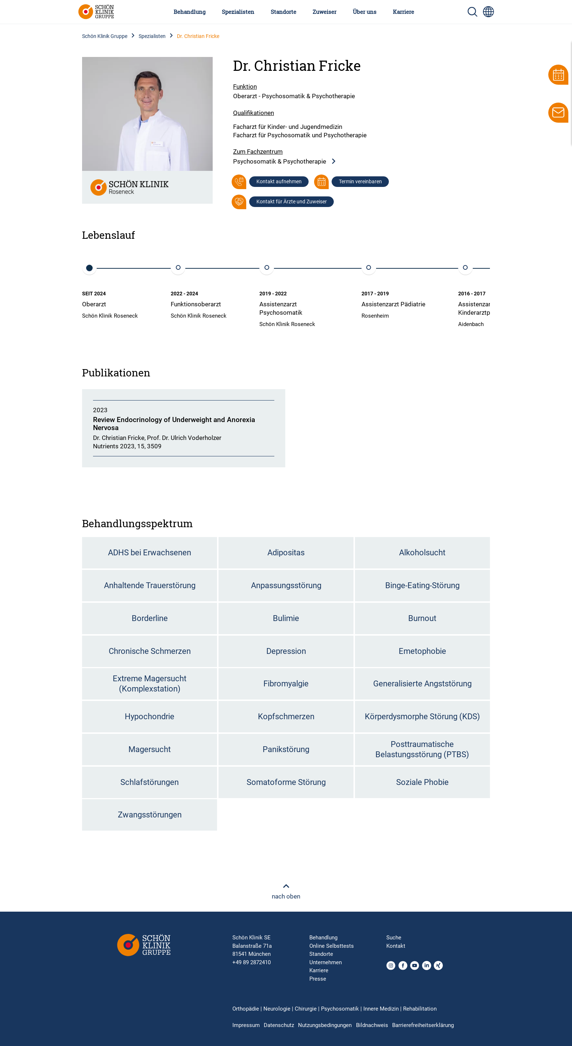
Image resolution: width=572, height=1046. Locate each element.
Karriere (403, 11)
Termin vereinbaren (360, 181)
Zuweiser (324, 11)
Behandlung (189, 11)
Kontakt (395, 946)
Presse (317, 979)
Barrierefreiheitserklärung (423, 1025)
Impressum (246, 1025)
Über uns (364, 11)
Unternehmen (325, 962)
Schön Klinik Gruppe (104, 36)
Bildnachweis (372, 1025)
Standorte (283, 11)
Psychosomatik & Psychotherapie (284, 161)
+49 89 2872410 (251, 962)
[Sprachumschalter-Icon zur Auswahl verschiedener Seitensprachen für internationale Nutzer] (488, 11)
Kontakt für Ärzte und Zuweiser (291, 201)
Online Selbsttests (331, 946)
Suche (393, 937)
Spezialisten (238, 11)
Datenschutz (279, 1025)
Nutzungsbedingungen (325, 1025)
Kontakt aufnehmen (279, 181)
